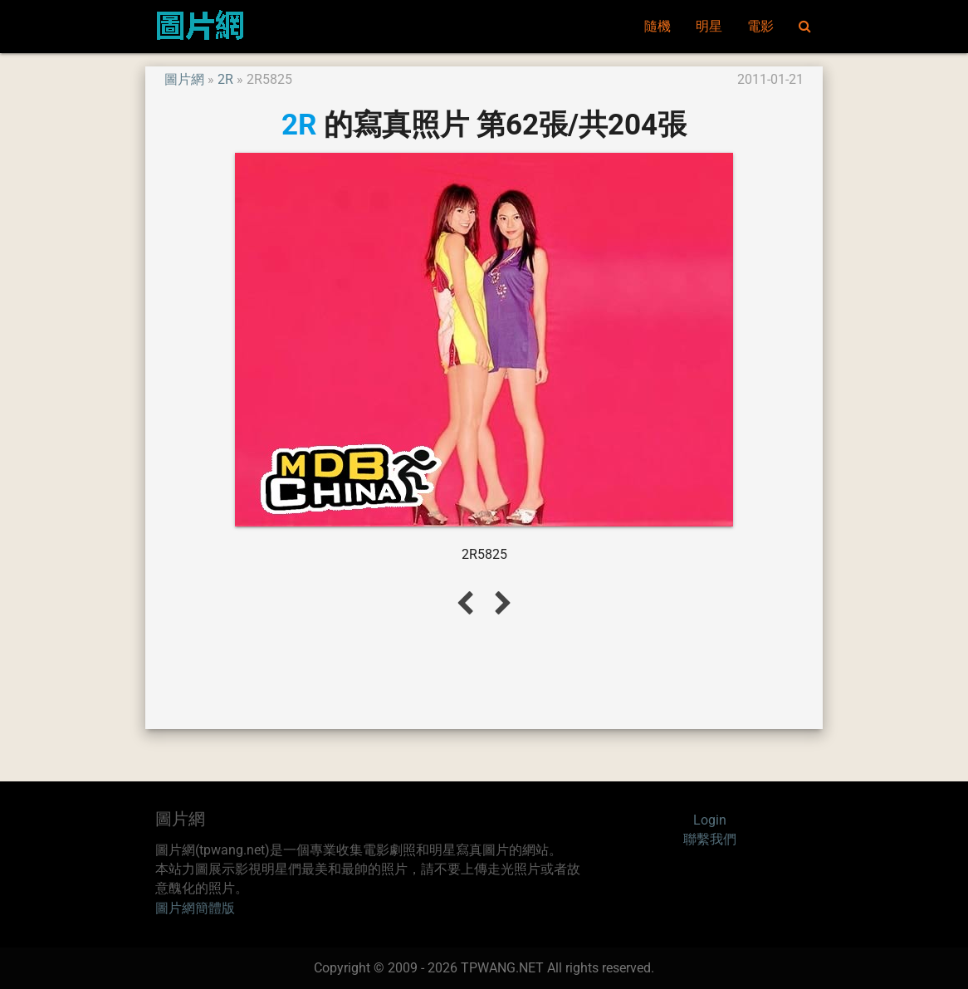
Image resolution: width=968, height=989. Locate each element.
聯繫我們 (709, 839)
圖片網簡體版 (195, 908)
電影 (760, 26)
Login (709, 820)
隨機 (657, 26)
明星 (709, 26)
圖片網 (184, 79)
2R (225, 79)
